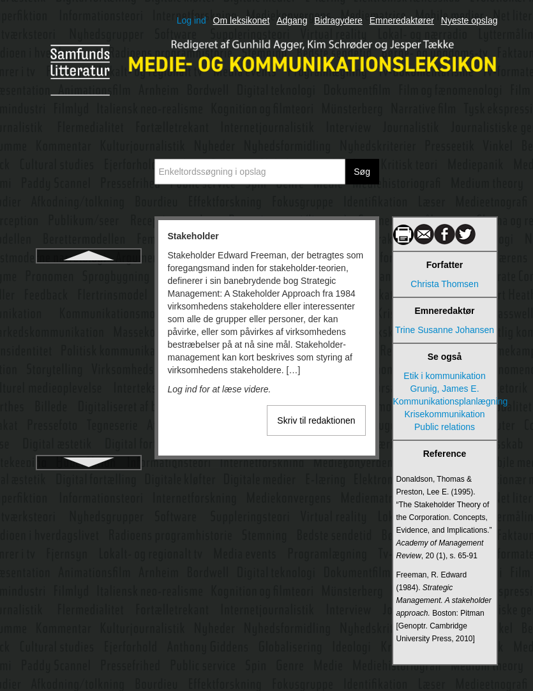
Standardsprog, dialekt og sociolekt (88, 340)
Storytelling (88, 452)
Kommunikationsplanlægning (445, 401)
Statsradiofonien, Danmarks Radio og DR (88, 399)
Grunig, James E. (444, 388)
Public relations (444, 427)
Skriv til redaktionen (316, 420)
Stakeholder (88, 276)
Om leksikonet (241, 20)
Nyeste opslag (469, 20)
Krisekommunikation (444, 414)
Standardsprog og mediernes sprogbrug (88, 304)
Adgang (291, 20)
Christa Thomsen (444, 284)
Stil (88, 429)
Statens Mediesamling (89, 370)
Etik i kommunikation (444, 376)
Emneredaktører (402, 20)
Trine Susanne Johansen (444, 330)
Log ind (191, 20)
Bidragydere (338, 20)
